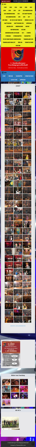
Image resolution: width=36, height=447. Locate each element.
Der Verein (4, 20)
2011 (19, 10)
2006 (26, 7)
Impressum (29, 23)
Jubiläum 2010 (9, 26)
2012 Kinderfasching (28, 10)
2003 (10, 7)
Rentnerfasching (15, 29)
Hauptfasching (7, 23)
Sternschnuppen (17, 36)
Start (5, 7)
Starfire (29, 33)
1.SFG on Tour (14, 80)
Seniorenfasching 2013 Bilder (12, 33)
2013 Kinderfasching (11, 17)
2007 (31, 7)
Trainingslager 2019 (28, 39)
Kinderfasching (19, 26)
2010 (15, 10)
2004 (16, 7)
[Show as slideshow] (18, 326)
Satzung (23, 29)
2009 (9, 10)
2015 (19, 17)
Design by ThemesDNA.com (18, 445)
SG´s (23, 33)
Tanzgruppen (27, 36)
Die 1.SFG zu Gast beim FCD (16, 20)
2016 (24, 17)
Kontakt (27, 26)
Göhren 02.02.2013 (29, 20)
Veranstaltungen (29, 42)
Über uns (20, 42)
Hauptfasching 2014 (19, 23)
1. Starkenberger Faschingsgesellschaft (18, 64)
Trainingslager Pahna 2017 (9, 42)
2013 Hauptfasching (27, 13)
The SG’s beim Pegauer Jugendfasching (12, 39)
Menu (5, 4)
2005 (21, 7)
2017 (29, 17)
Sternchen (8, 36)
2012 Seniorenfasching (9, 13)
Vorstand (18, 45)
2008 (4, 10)
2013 (18, 13)
